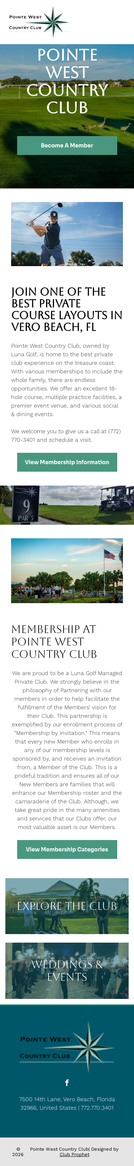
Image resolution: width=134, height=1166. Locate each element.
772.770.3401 (97, 1107)
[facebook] (67, 1084)
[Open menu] (120, 22)
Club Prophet (74, 1154)
